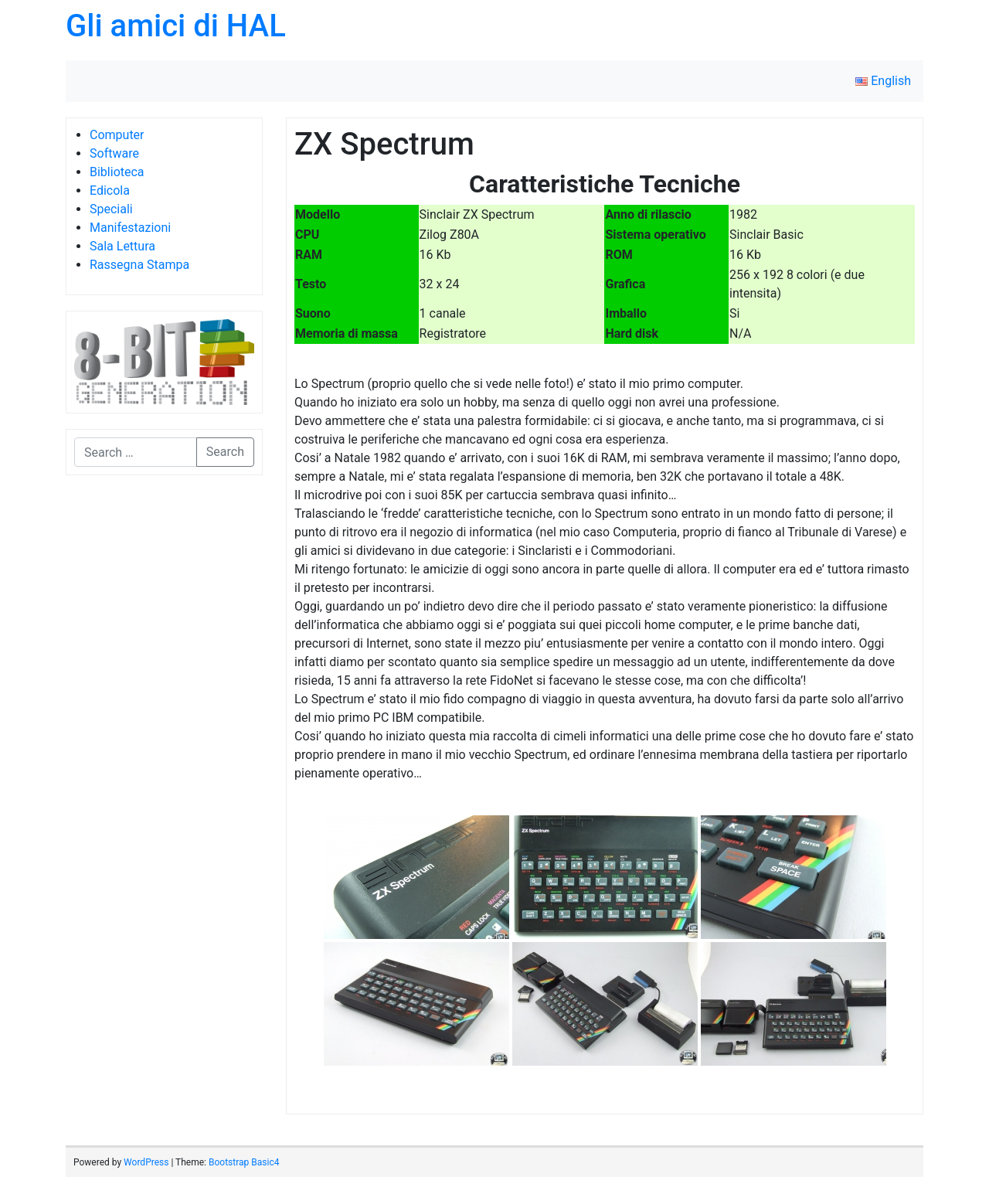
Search (225, 451)
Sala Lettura (122, 246)
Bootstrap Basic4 (244, 1162)
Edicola (110, 190)
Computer (117, 135)
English (883, 80)
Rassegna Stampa (139, 264)
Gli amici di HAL (176, 26)
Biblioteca (117, 172)
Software (114, 153)
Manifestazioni (130, 227)
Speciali (111, 209)
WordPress (146, 1162)
